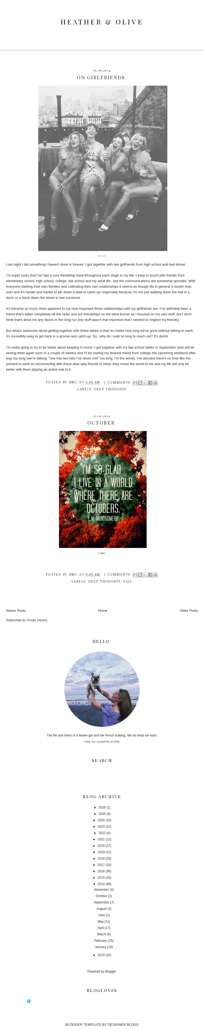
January (101, 947)
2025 (102, 814)
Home (103, 611)
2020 (101, 846)
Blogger (110, 971)
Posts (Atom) (37, 620)
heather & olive (102, 21)
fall (127, 582)
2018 (101, 858)
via (102, 553)
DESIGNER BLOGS (123, 1025)
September (101, 902)
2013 (101, 955)
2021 (101, 839)
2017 (101, 865)
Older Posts (189, 611)
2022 (102, 833)
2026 (102, 807)
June (101, 915)
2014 (101, 884)
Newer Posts (16, 611)
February (100, 941)
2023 (101, 826)
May (101, 921)
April (100, 928)
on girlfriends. (102, 77)
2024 (101, 820)
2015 (101, 878)
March (101, 934)
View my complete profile (102, 741)
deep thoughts (110, 389)
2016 (101, 871)
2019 (101, 852)
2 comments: (118, 383)
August (102, 909)
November (101, 889)
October (101, 896)
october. (102, 423)
